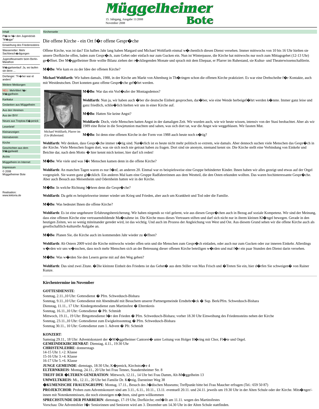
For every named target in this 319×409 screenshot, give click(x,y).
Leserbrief (8, 126)
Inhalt (5, 31)
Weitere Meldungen (13, 84)
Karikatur (7, 99)
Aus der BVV (10, 115)
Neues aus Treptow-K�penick (20, 120)
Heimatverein (10, 137)
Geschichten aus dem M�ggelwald (15, 149)
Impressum (9, 167)
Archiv (6, 156)
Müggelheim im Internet (16, 162)
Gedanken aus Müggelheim (18, 104)
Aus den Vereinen (12, 110)
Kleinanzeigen (10, 131)
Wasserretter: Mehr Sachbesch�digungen (15, 52)
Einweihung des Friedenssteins (20, 44)
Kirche (6, 142)
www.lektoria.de (11, 195)
